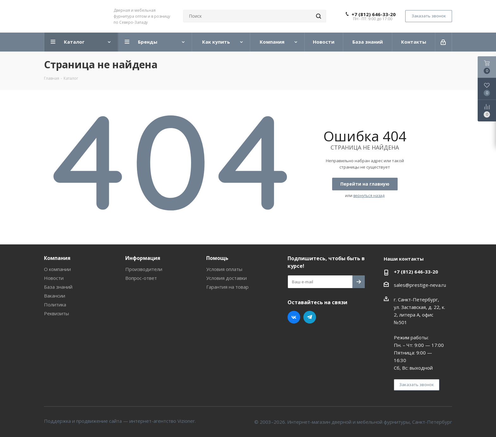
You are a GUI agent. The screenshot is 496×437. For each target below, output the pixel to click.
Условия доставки (226, 278)
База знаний (58, 287)
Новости (54, 278)
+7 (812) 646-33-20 (373, 14)
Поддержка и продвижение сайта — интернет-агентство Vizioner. (120, 421)
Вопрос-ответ (141, 278)
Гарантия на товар (227, 287)
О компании (57, 269)
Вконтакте (294, 317)
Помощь (217, 258)
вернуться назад (368, 195)
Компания (57, 258)
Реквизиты (56, 313)
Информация (142, 258)
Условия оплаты (224, 269)
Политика (55, 304)
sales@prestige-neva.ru (420, 285)
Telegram (309, 317)
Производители (143, 269)
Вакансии (54, 295)
